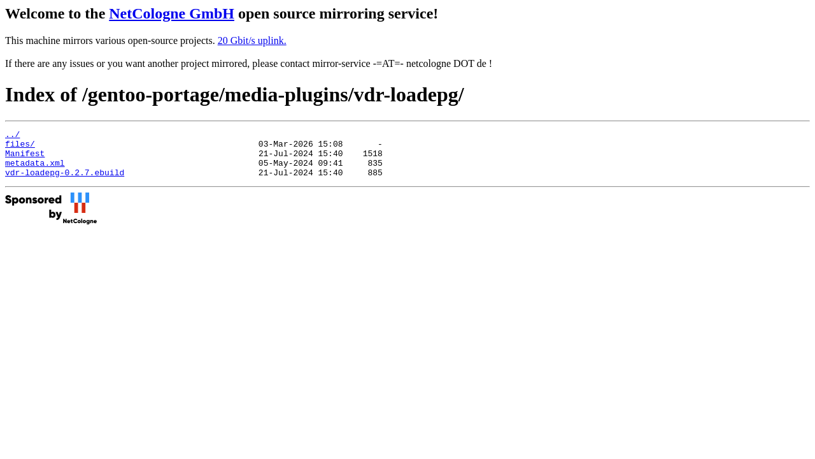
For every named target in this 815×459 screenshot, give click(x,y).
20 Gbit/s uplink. (252, 40)
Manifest (25, 158)
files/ (20, 147)
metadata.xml (35, 170)
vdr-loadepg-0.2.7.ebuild (64, 181)
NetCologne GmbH (171, 13)
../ (12, 136)
